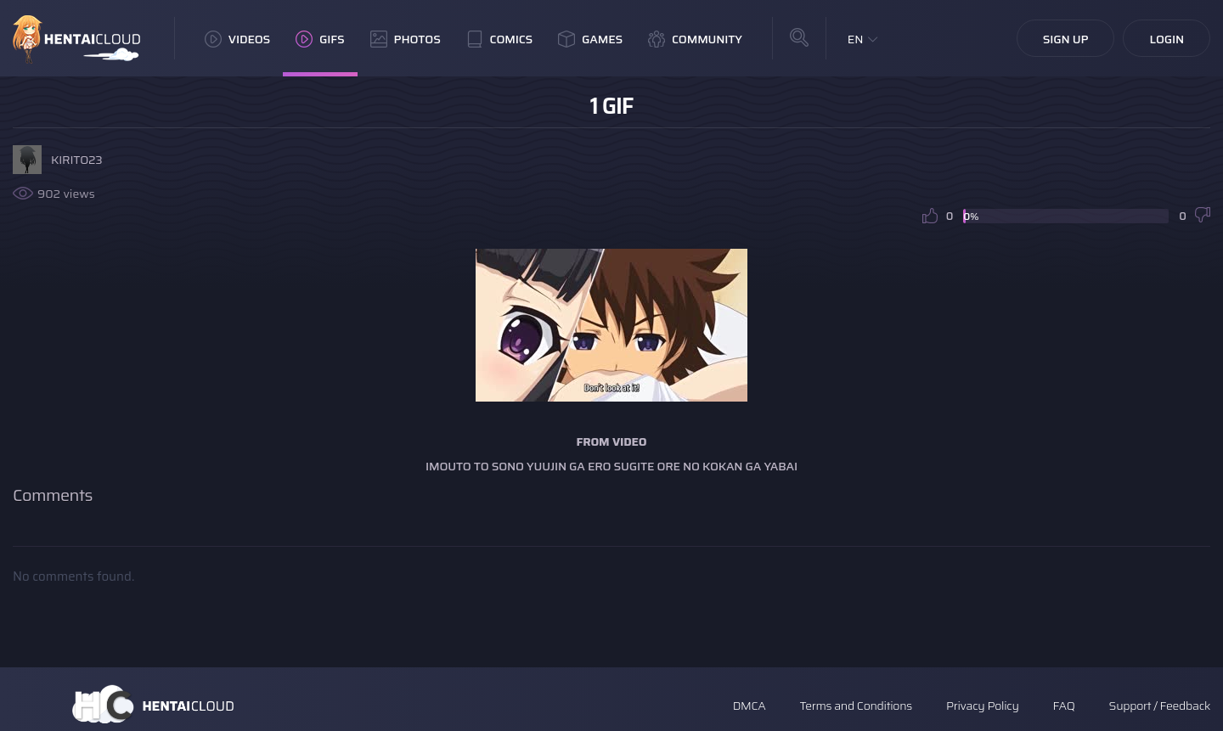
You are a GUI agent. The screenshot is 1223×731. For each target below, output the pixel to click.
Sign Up (1066, 39)
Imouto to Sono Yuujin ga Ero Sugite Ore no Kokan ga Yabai (611, 466)
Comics (499, 39)
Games (590, 39)
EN (856, 39)
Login (1166, 39)
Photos (405, 39)
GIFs (320, 39)
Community (695, 39)
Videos (237, 39)
